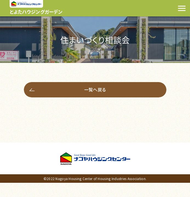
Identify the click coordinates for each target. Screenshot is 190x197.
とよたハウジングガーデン (36, 11)
